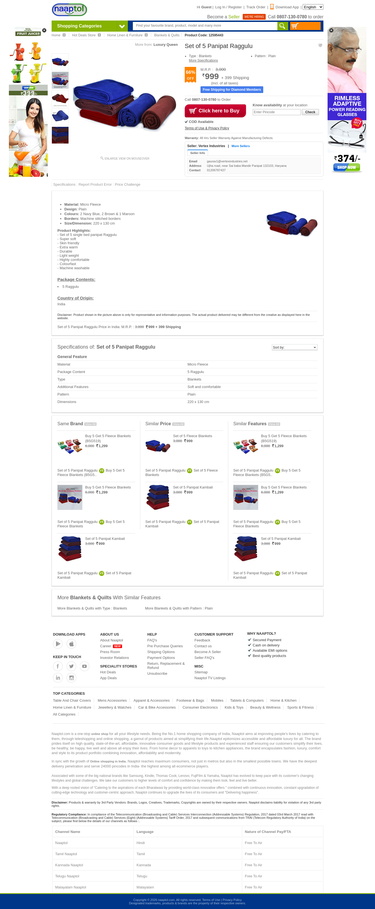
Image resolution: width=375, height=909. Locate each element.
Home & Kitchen (283, 700)
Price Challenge (127, 184)
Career (111, 646)
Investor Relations (114, 658)
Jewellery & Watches (114, 707)
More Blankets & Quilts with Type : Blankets (92, 608)
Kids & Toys (234, 707)
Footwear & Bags (190, 700)
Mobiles (217, 700)
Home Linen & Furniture (72, 707)
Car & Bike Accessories (157, 707)
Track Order (255, 7)
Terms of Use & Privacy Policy (207, 128)
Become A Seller (207, 652)
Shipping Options (161, 652)
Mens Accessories (112, 700)
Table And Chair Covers (72, 700)
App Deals (108, 678)
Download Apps (69, 634)
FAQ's (152, 640)
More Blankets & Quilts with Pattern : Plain (179, 608)
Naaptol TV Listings (210, 678)
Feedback (202, 640)
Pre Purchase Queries (165, 646)
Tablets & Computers (247, 700)
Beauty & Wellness (265, 707)
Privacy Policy (232, 900)
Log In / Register (228, 7)
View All (90, 424)
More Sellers (241, 146)
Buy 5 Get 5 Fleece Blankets (108, 487)
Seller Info (197, 153)
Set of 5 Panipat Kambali (105, 539)
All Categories (64, 714)
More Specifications (203, 60)
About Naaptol (111, 640)
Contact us (203, 646)
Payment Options (161, 658)
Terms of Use (211, 900)
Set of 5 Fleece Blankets (192, 436)
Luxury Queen (166, 44)
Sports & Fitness (300, 707)
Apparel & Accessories (152, 700)
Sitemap (201, 672)
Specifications (64, 184)
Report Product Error (95, 184)
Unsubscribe (157, 673)
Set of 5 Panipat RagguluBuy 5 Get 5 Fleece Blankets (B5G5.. (91, 472)
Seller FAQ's (204, 658)
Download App (284, 7)
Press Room (110, 652)
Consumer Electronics (200, 707)
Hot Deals (108, 672)
